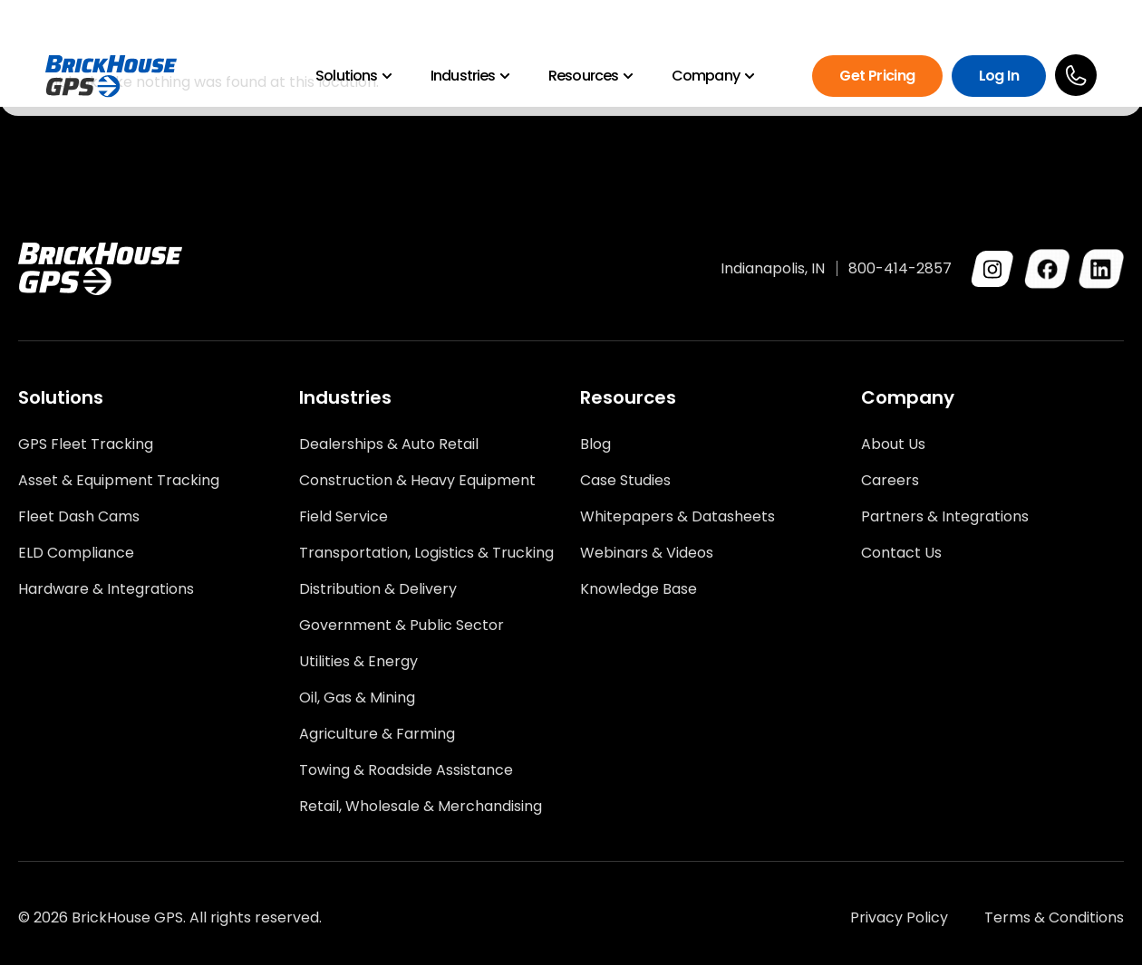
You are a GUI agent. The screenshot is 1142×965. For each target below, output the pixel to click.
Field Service (343, 517)
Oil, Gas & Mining (357, 698)
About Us (893, 444)
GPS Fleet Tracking (85, 444)
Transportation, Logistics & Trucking (426, 553)
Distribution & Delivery (378, 589)
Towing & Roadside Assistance (406, 770)
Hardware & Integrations (106, 589)
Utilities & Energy (358, 662)
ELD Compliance (76, 553)
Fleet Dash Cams (79, 517)
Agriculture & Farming (377, 734)
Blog (595, 444)
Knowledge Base (638, 589)
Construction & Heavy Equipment (417, 481)
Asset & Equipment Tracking (118, 481)
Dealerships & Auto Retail (389, 444)
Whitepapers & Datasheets (677, 517)
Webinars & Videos (646, 553)
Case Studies (625, 481)
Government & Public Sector (401, 625)
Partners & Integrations (945, 517)
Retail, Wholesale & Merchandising (420, 807)
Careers (890, 481)
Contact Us (901, 553)
